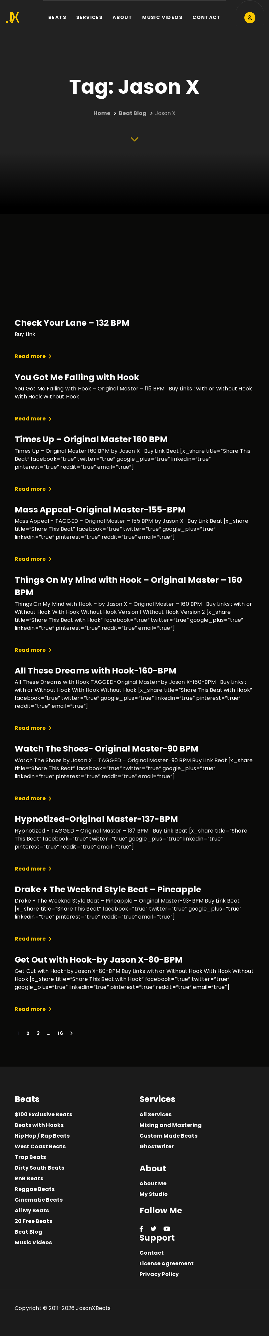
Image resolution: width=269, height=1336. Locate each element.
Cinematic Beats (39, 1200)
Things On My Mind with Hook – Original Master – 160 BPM (128, 586)
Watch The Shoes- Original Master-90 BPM (106, 749)
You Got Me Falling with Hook (77, 377)
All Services (155, 1114)
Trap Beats (30, 1157)
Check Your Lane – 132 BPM (72, 323)
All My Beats (32, 1210)
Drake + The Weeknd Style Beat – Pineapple (108, 889)
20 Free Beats (33, 1221)
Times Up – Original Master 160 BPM (91, 439)
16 (60, 1033)
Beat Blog (28, 1232)
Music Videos (33, 1242)
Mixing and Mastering (170, 1125)
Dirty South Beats (39, 1168)
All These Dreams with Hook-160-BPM (95, 671)
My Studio (153, 1194)
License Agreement (166, 1263)
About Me (152, 1183)
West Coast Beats (40, 1146)
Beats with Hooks (39, 1125)
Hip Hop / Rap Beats (42, 1136)
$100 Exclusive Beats (43, 1114)
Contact (151, 1253)
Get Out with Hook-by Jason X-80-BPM (99, 960)
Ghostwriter (156, 1146)
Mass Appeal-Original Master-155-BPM (100, 509)
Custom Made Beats (168, 1136)
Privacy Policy (159, 1274)
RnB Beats (29, 1178)
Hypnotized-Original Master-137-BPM (96, 819)
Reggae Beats (35, 1189)
